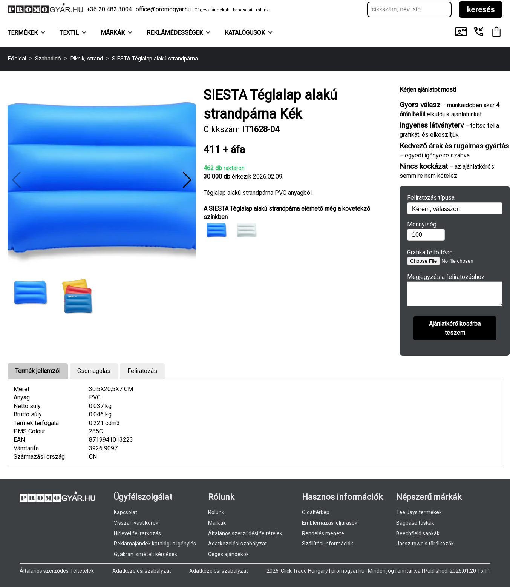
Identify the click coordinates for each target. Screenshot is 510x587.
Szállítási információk (327, 544)
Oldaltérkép (315, 512)
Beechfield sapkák (418, 533)
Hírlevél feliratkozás (137, 533)
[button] (187, 180)
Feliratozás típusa (431, 197)
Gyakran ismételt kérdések (145, 554)
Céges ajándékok (212, 10)
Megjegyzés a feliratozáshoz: (446, 276)
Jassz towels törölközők (425, 544)
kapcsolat (242, 10)
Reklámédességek (178, 32)
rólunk (262, 10)
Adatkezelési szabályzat (237, 544)
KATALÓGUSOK (249, 32)
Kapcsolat (125, 512)
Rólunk (216, 512)
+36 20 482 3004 (109, 9)
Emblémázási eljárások (329, 523)
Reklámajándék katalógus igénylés (155, 544)
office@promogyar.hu (163, 9)
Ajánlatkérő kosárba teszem (455, 333)
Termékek (26, 32)
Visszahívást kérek (136, 523)
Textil (73, 32)
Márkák (116, 32)
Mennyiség (421, 224)
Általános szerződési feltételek (245, 533)
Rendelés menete (323, 533)
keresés (481, 9)
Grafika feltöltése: (430, 252)
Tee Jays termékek (419, 512)
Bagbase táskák (415, 523)
